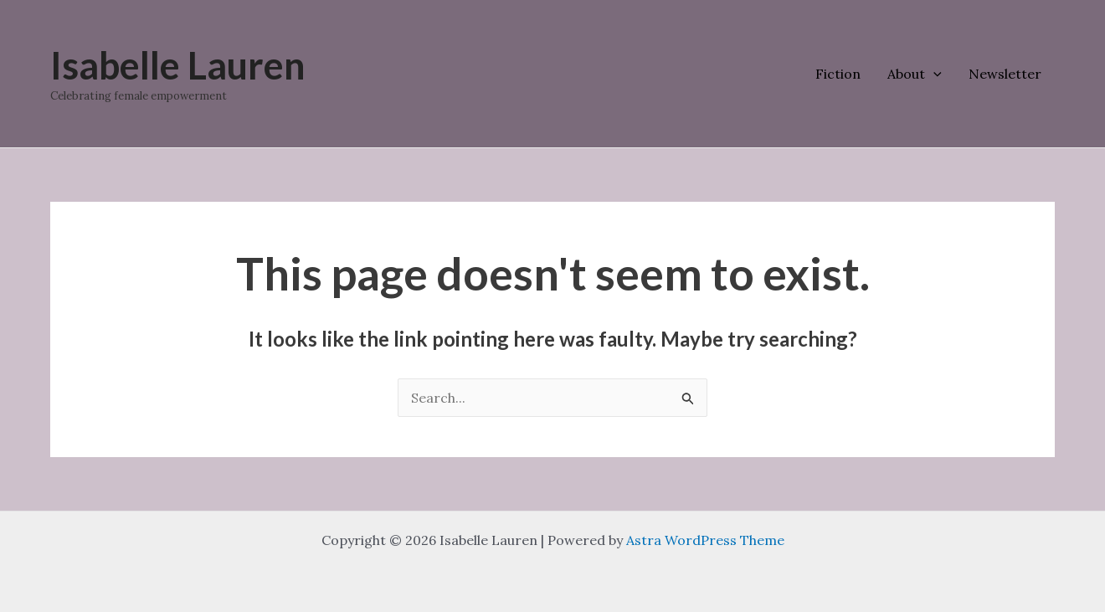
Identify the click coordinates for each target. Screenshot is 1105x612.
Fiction (838, 73)
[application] (933, 73)
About (914, 73)
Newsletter (1005, 73)
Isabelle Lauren (178, 65)
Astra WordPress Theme (705, 540)
